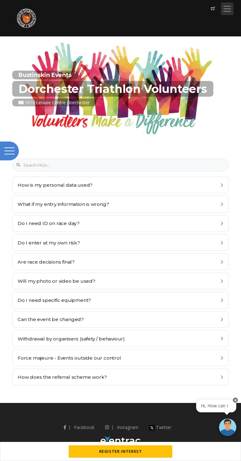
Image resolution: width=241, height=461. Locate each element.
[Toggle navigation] (227, 9)
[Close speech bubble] (235, 400)
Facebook (78, 427)
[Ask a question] (227, 427)
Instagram (121, 427)
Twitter (160, 427)
